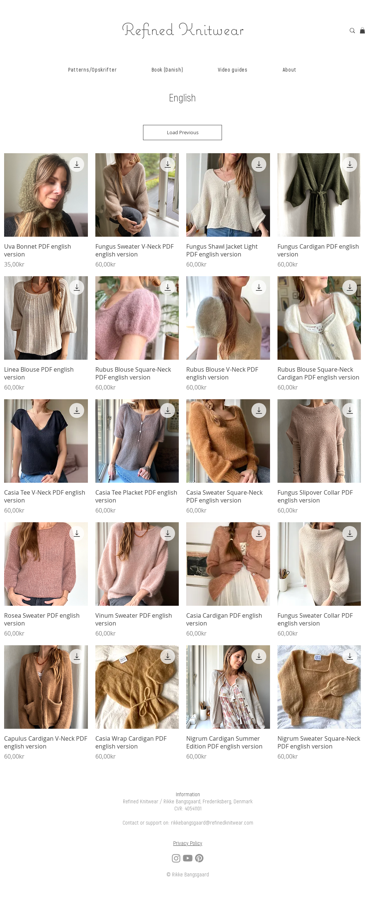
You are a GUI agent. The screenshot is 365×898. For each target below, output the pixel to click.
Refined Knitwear (183, 29)
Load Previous (183, 132)
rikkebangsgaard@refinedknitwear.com (212, 822)
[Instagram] (176, 858)
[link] (362, 30)
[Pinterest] (199, 858)
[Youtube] (187, 858)
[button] (92, 70)
